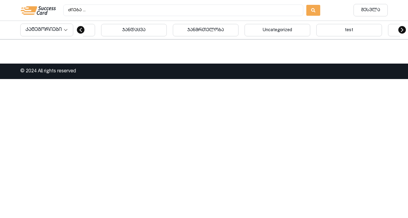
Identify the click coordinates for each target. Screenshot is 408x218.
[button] (80, 30)
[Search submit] (313, 10)
